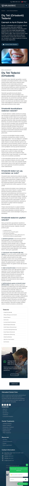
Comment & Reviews (7, 441)
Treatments (5, 414)
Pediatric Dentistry (7, 429)
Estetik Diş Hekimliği (8, 312)
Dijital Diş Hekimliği (8, 337)
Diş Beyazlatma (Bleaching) (9, 334)
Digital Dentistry (6, 431)
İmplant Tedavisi (7, 317)
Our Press (5, 439)
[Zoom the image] (8, 5)
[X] (5, 405)
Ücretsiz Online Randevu (10, 44)
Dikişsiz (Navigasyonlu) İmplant (10, 314)
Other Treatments (7, 432)
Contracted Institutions (8, 416)
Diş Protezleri (6, 341)
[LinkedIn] (10, 405)
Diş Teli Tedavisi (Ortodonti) (9, 324)
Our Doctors (5, 413)
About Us (5, 409)
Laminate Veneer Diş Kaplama (10, 322)
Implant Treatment (7, 425)
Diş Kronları (6, 319)
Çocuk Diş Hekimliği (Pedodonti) (10, 329)
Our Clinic (5, 411)
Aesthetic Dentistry (7, 423)
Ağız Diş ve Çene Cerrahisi (9, 339)
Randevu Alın (15, 383)
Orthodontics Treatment (8, 427)
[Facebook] (2, 405)
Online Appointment (7, 445)
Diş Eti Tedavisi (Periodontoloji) (10, 327)
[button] (26, 6)
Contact (4, 443)
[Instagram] (7, 405)
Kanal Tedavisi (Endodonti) (9, 332)
